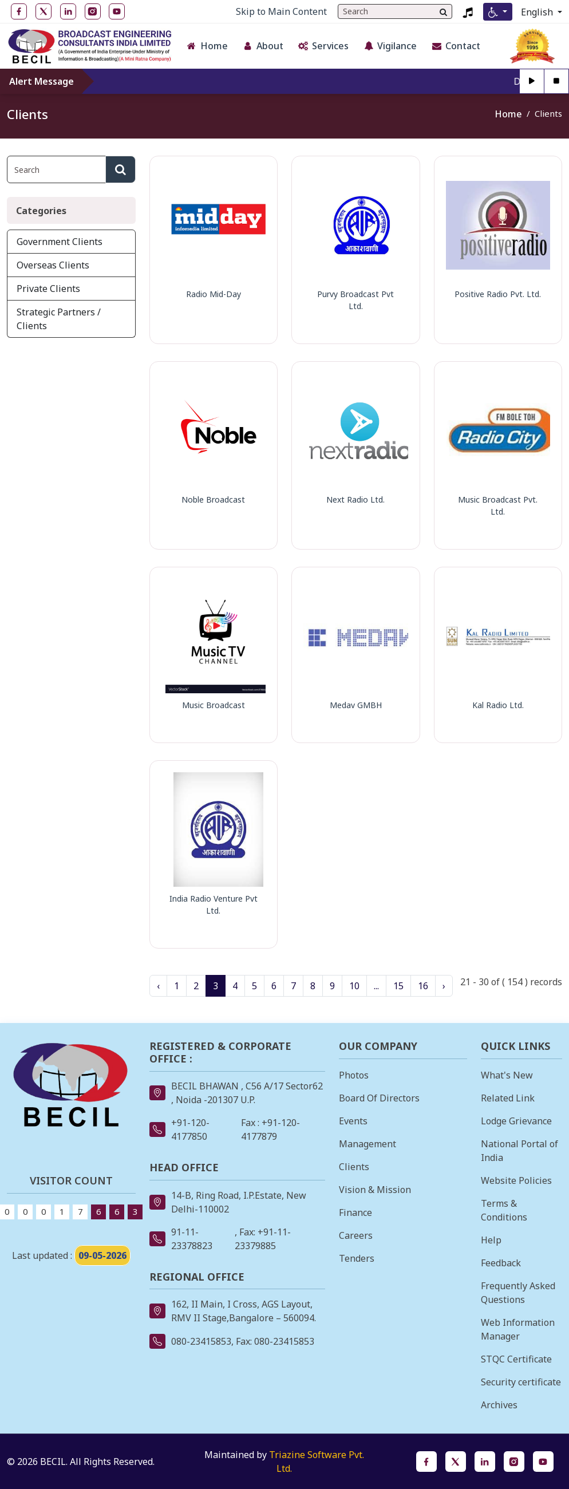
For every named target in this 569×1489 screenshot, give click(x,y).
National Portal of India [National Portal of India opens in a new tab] (519, 1151)
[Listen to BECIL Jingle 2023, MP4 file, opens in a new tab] (467, 11)
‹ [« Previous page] (158, 985)
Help (491, 1240)
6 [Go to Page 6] (273, 985)
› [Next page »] (443, 985)
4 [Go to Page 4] (235, 985)
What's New (507, 1075)
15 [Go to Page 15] (398, 985)
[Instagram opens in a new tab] (514, 1461)
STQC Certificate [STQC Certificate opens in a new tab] (516, 1359)
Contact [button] (455, 46)
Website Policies (516, 1180)
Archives (499, 1405)
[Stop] (556, 81)
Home (508, 114)
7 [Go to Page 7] (293, 985)
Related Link (508, 1098)
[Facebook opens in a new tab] (426, 1461)
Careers (356, 1235)
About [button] (262, 46)
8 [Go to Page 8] (312, 985)
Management (367, 1144)
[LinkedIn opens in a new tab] (485, 1461)
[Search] (443, 11)
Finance (355, 1212)
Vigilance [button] (390, 46)
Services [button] (323, 46)
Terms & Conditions (504, 1210)
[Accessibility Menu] (497, 12)
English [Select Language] (538, 12)
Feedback (501, 1263)
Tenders (356, 1258)
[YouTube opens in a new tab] (543, 1461)
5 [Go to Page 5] (254, 985)
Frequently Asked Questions (518, 1292)
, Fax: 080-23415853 (272, 1341)
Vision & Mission (375, 1189)
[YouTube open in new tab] (117, 11)
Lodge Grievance (516, 1121)
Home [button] (207, 46)
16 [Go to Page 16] (423, 985)
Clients (354, 1166)
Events (353, 1121)
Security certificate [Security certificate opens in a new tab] (521, 1382)
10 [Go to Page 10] (354, 985)
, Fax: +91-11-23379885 (263, 1239)
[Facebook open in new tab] (19, 11)
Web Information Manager (518, 1329)
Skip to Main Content (281, 11)
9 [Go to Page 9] (332, 985)
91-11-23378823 (191, 1239)
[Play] (532, 81)
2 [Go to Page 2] (196, 985)
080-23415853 (201, 1341)
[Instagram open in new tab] (93, 11)
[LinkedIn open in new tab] (68, 11)
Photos (354, 1075)
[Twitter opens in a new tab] (455, 1461)
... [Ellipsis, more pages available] (376, 985)
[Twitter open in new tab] (43, 11)
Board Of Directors (379, 1098)
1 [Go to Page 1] (176, 985)
